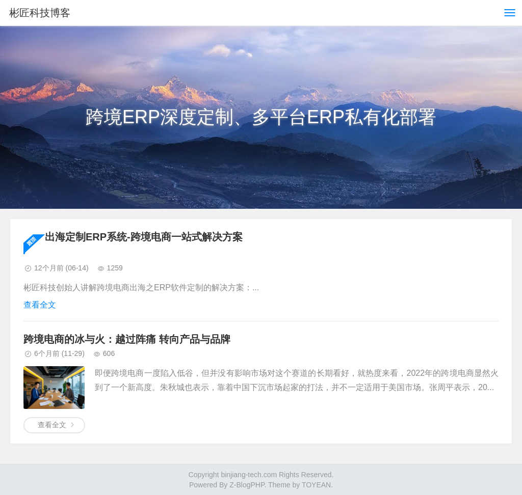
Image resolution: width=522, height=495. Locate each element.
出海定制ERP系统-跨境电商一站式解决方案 (144, 236)
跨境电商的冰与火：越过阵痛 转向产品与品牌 (126, 339)
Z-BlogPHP (246, 485)
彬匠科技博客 (39, 12)
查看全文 (39, 304)
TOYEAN (316, 485)
